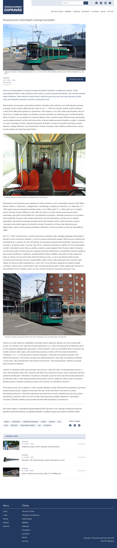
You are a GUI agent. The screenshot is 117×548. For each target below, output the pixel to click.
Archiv (5, 519)
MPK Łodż (14, 425)
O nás (5, 515)
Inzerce (6, 523)
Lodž (5, 425)
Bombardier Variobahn (31, 422)
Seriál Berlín (27, 519)
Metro (103, 12)
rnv (39, 425)
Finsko (43, 422)
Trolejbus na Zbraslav (31, 515)
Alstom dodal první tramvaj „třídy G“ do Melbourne (41, 473)
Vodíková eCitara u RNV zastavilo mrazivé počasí (40, 447)
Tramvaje (76, 12)
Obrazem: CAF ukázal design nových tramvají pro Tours (43, 460)
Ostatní (110, 12)
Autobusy (95, 12)
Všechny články (57, 12)
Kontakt (6, 526)
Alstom (6, 422)
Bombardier (16, 422)
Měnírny (68, 12)
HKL (59, 422)
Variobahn (47, 425)
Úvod (5, 511)
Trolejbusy (85, 12)
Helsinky (51, 422)
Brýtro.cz (111, 541)
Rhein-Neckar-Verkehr (28, 425)
